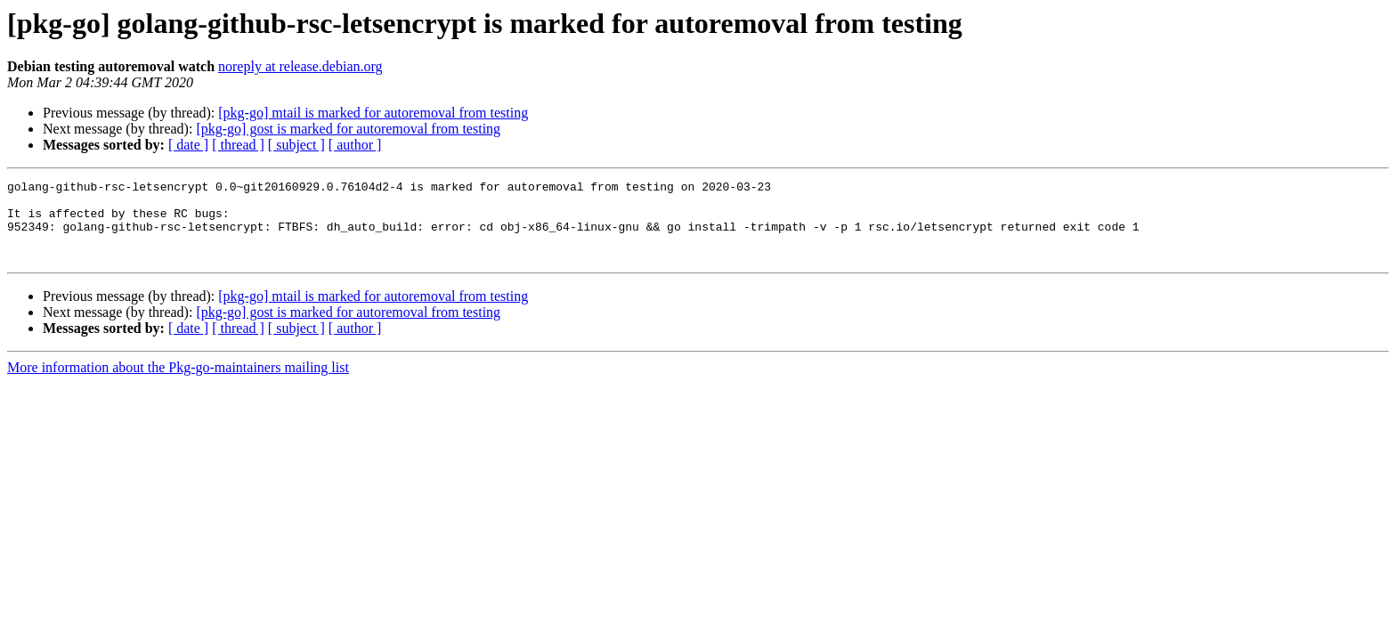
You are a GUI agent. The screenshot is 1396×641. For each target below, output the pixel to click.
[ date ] (188, 144)
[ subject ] (296, 144)
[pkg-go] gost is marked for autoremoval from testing (348, 128)
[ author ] (355, 144)
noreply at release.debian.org (300, 66)
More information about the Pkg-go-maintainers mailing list (178, 383)
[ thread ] (238, 144)
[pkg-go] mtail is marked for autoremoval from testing (373, 112)
